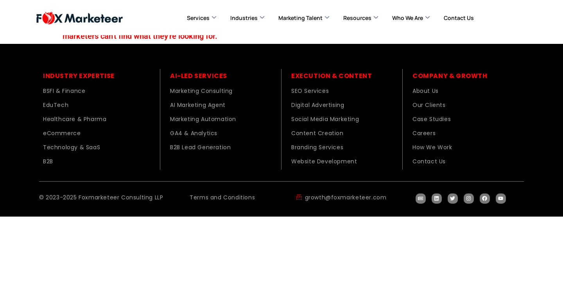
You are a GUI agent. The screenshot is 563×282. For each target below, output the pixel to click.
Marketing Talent (303, 18)
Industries (247, 18)
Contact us (459, 18)
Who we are (411, 18)
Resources (360, 18)
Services (201, 18)
